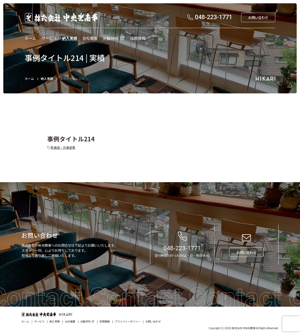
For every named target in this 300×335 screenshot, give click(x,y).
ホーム (29, 78)
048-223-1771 (182, 248)
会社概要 (70, 321)
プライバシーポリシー (127, 321)
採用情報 (104, 321)
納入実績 (47, 78)
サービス (39, 321)
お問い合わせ (153, 321)
